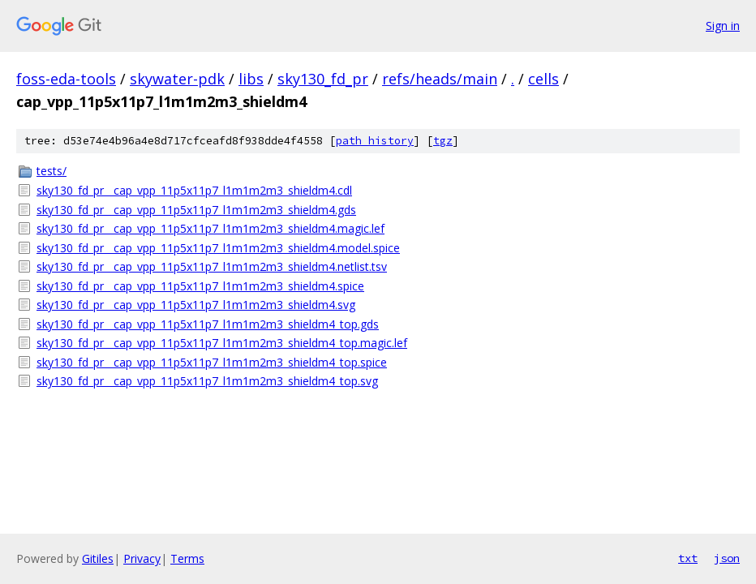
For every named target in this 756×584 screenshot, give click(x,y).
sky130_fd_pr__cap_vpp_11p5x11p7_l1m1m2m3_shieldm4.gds (196, 209)
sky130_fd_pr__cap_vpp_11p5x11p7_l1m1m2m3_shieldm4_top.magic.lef (222, 342)
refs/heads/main (439, 78)
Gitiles (98, 558)
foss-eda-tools (66, 78)
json (727, 558)
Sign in (723, 25)
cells (543, 78)
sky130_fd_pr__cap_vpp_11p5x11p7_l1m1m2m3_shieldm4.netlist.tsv (212, 266)
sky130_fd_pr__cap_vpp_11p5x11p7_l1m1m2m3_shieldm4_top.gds (208, 324)
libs (251, 78)
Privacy (142, 558)
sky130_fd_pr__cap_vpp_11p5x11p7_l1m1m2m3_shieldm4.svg (196, 304)
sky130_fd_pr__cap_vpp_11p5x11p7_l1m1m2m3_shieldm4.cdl (194, 190)
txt (688, 558)
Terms (187, 558)
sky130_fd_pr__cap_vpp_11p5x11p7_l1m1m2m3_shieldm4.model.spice (218, 248)
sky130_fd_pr (322, 78)
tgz (443, 141)
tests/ (52, 170)
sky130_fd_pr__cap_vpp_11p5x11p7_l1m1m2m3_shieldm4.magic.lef (210, 228)
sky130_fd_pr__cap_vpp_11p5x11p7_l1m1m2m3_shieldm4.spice (200, 286)
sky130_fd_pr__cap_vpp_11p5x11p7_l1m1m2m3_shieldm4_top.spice (212, 362)
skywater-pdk (177, 78)
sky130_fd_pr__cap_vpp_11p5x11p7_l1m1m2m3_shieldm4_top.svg (207, 381)
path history (375, 141)
